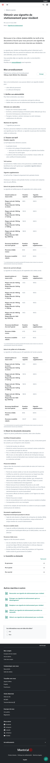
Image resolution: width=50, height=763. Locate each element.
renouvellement (16, 62)
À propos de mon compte (10, 653)
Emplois (6, 684)
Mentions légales (37, 755)
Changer (41, 74)
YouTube (7, 735)
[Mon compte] (47, 4)
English (46, 1)
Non (10, 634)
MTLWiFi (6, 699)
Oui (10, 631)
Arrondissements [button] (9, 742)
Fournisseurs (7, 687)
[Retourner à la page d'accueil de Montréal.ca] (2, 4)
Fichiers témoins (12, 755)
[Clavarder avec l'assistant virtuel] (46, 759)
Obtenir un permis (11, 10)
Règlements (7, 714)
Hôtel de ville (7, 696)
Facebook (7, 724)
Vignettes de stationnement (15, 25)
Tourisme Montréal (8, 702)
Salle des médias (8, 671)
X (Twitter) (7, 733)
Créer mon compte (8, 659)
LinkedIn (7, 730)
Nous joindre (7, 669)
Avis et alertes (7, 656)
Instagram (7, 727)
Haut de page (42, 645)
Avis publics (7, 712)
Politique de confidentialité (25, 755)
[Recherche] (43, 4)
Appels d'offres (8, 681)
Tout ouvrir (43, 559)
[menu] (7, 4)
